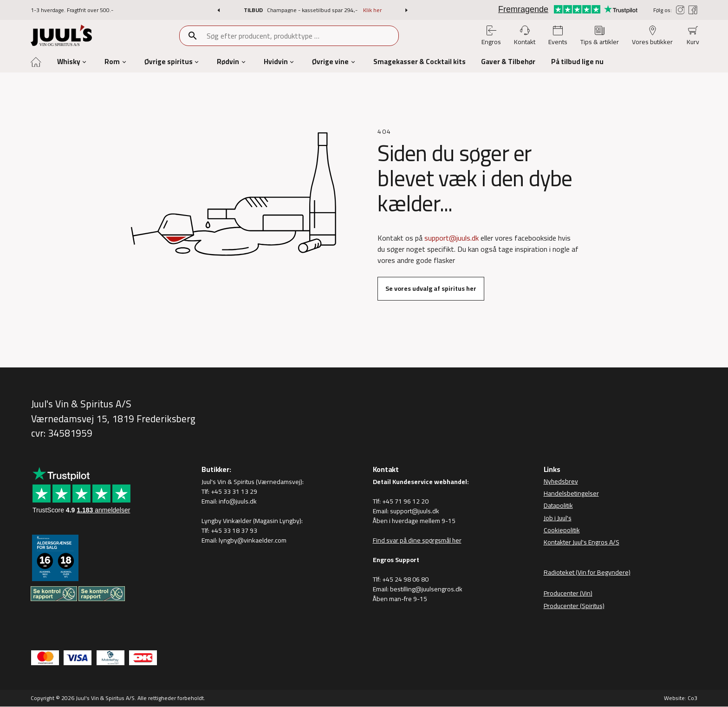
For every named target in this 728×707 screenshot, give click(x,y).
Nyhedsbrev (561, 481)
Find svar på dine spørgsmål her (417, 540)
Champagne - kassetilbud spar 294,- (313, 10)
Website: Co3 (680, 698)
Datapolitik (558, 506)
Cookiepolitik (562, 530)
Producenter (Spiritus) (574, 606)
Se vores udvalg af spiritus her (430, 288)
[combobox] (302, 36)
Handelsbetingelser (571, 493)
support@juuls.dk (451, 238)
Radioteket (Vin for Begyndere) (587, 572)
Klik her (372, 10)
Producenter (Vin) (568, 594)
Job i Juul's (558, 518)
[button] (218, 10)
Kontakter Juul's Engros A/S (581, 542)
